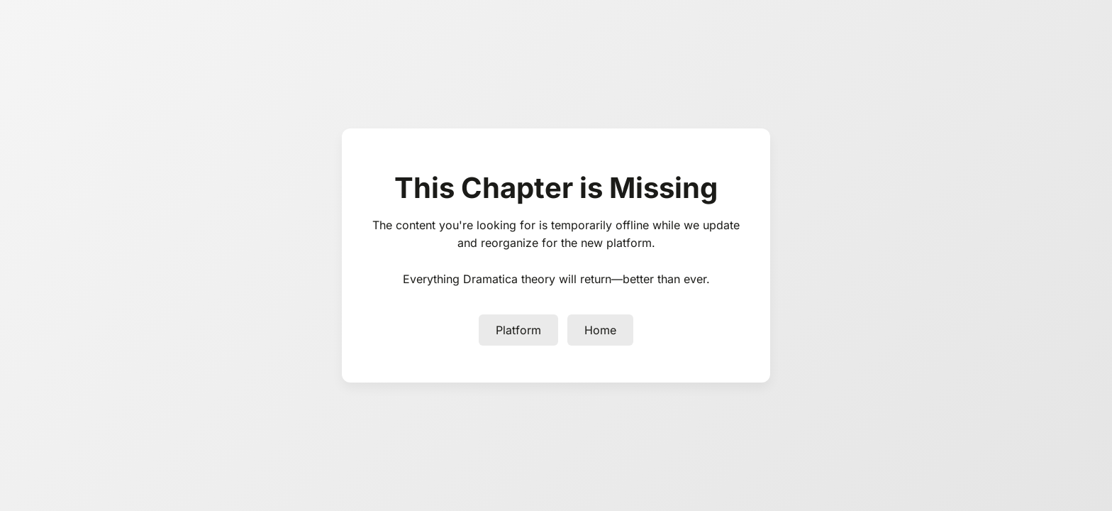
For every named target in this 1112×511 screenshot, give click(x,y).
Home (600, 330)
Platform (518, 330)
